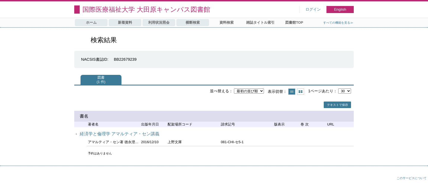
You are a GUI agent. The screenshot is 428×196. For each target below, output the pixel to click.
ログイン (313, 9)
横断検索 (193, 22)
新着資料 (125, 22)
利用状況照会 (159, 22)
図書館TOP (294, 22)
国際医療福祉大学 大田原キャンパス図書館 (146, 9)
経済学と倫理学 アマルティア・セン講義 (119, 133)
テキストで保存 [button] (337, 104)
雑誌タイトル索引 (260, 22)
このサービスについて (412, 178)
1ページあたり (320, 91)
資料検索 (226, 22)
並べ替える (219, 91)
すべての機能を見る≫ (338, 22)
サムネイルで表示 (300, 91)
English (340, 9)
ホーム (91, 22)
